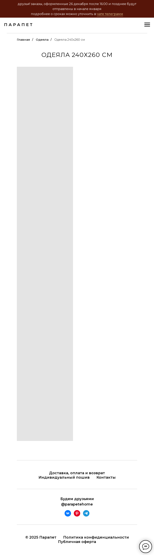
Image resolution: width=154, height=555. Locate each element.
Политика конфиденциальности (96, 537)
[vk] (68, 513)
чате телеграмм (110, 14)
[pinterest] (77, 513)
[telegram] (86, 513)
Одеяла (42, 39)
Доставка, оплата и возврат (77, 473)
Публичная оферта (77, 542)
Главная (23, 39)
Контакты (106, 477)
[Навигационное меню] (147, 25)
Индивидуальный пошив (64, 477)
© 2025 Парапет (40, 537)
